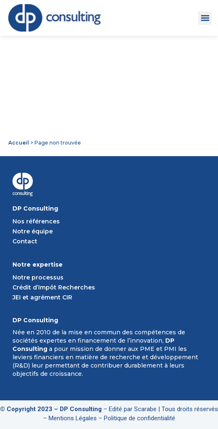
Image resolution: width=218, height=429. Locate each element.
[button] (205, 18)
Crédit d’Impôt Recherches (53, 287)
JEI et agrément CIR (42, 297)
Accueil (18, 143)
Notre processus (38, 277)
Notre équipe (32, 231)
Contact (24, 241)
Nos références (36, 221)
